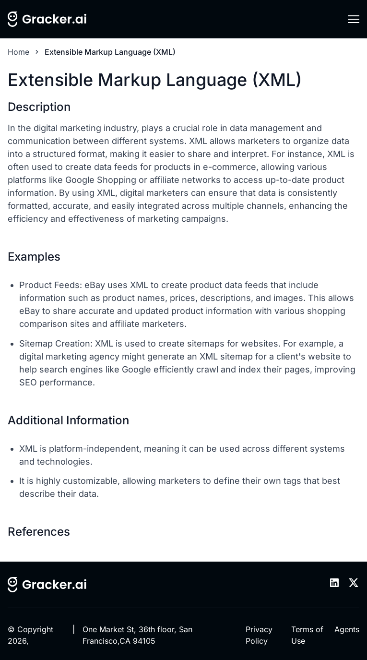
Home (18, 52)
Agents (346, 629)
